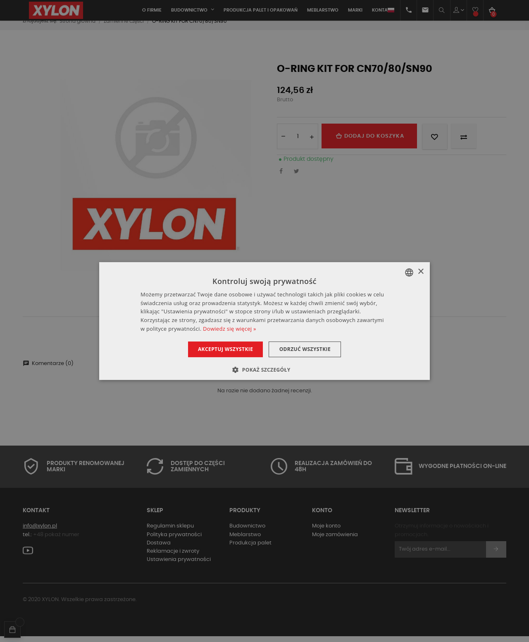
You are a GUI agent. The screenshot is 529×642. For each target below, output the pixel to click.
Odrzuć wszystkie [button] (307, 349)
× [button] (420, 272)
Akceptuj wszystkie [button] (222, 349)
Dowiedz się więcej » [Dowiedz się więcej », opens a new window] (229, 328)
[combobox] (409, 272)
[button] (264, 369)
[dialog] (264, 321)
